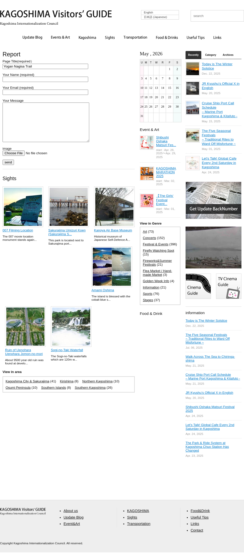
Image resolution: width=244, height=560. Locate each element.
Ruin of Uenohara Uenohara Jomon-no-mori (24, 359)
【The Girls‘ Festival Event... (165, 200)
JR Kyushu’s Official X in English (209, 393)
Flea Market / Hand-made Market (157, 273)
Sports (147, 294)
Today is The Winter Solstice (206, 321)
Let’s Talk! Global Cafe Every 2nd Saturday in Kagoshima (219, 163)
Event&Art (72, 531)
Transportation (135, 38)
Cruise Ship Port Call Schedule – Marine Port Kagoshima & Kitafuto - (213, 376)
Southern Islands (53, 395)
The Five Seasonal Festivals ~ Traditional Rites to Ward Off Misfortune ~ (208, 338)
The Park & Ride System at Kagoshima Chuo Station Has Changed (207, 446)
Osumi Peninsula (18, 395)
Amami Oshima (103, 298)
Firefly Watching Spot (158, 250)
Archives (228, 55)
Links (217, 38)
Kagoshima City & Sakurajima (27, 389)
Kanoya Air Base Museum (113, 238)
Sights (110, 38)
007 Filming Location (18, 238)
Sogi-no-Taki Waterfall (67, 358)
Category (210, 55)
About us (71, 518)
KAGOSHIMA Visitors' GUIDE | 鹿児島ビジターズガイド (56, 15)
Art (145, 231)
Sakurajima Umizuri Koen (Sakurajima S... (67, 240)
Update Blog (32, 38)
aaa (23, 519)
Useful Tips (196, 38)
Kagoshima (87, 38)
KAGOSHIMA (138, 518)
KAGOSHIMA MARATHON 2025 (166, 172)
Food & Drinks (167, 38)
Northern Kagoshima (97, 389)
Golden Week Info (156, 281)
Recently (193, 55)
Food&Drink (200, 518)
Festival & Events (155, 244)
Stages (148, 300)
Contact (197, 538)
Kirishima (66, 389)
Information (151, 287)
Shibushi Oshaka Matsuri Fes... (166, 141)
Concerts (149, 238)
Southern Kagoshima (90, 395)
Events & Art (60, 38)
